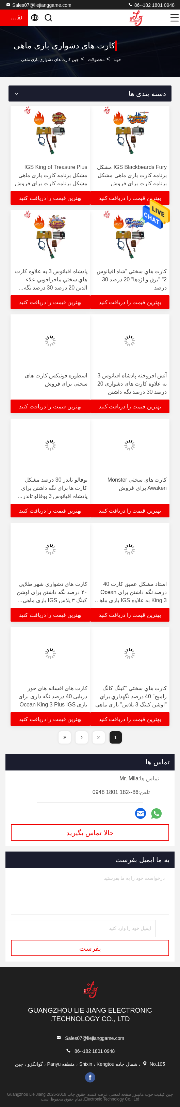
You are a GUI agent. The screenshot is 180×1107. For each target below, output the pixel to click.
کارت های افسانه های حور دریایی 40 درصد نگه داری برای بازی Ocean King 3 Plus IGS (52, 696)
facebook (90, 1077)
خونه (117, 59)
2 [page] (98, 737)
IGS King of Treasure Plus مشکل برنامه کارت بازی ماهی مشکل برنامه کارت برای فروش (51, 175)
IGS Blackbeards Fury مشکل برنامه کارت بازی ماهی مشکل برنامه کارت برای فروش (132, 175)
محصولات (96, 59)
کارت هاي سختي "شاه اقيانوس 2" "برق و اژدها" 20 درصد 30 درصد (132, 279)
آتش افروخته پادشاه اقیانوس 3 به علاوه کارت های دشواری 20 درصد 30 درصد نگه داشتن (132, 384)
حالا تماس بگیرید (90, 833)
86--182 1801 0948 (151, 5)
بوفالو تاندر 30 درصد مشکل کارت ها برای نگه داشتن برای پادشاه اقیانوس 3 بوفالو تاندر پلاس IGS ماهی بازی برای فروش (54, 496)
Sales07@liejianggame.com (38, 5)
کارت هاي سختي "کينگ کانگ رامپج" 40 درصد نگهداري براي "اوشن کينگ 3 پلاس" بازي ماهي (131, 696)
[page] (82, 737)
